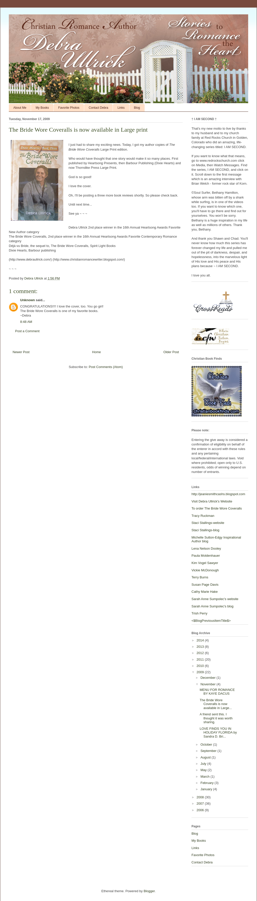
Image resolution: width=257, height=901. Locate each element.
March (206, 776)
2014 (201, 640)
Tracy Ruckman (202, 516)
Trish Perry (199, 613)
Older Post (171, 352)
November (209, 684)
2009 (201, 672)
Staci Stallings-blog (205, 530)
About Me (19, 107)
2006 (201, 810)
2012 (201, 653)
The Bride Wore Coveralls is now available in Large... (216, 704)
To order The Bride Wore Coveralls (216, 508)
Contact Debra (98, 107)
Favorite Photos (68, 107)
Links (120, 107)
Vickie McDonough (205, 570)
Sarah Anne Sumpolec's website (214, 599)
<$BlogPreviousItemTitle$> (211, 621)
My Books (42, 107)
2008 (201, 797)
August (206, 757)
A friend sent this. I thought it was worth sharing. (216, 718)
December (209, 678)
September (209, 751)
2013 (201, 647)
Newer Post (21, 352)
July (204, 764)
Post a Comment (27, 331)
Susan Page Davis (204, 584)
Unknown (27, 300)
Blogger (149, 891)
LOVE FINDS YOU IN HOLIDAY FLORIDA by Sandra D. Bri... (218, 732)
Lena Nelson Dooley (206, 548)
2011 (201, 659)
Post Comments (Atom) (106, 367)
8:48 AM (26, 322)
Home (96, 352)
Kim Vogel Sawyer (204, 563)
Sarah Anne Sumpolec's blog (212, 606)
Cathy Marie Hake (204, 592)
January (207, 789)
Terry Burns (199, 577)
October (207, 744)
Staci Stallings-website (207, 523)
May (204, 770)
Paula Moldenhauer (205, 555)
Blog (137, 107)
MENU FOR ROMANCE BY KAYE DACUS (217, 692)
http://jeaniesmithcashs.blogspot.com (218, 494)
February (208, 783)
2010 (201, 666)
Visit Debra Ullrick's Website (211, 501)
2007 (201, 803)
